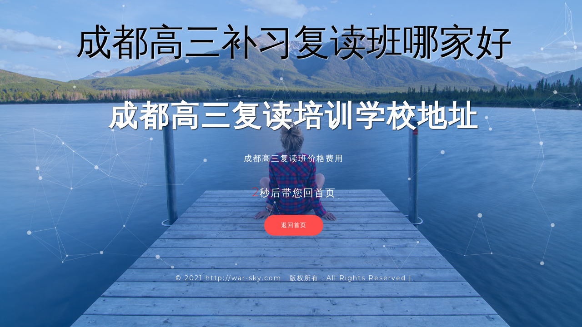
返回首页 (293, 224)
